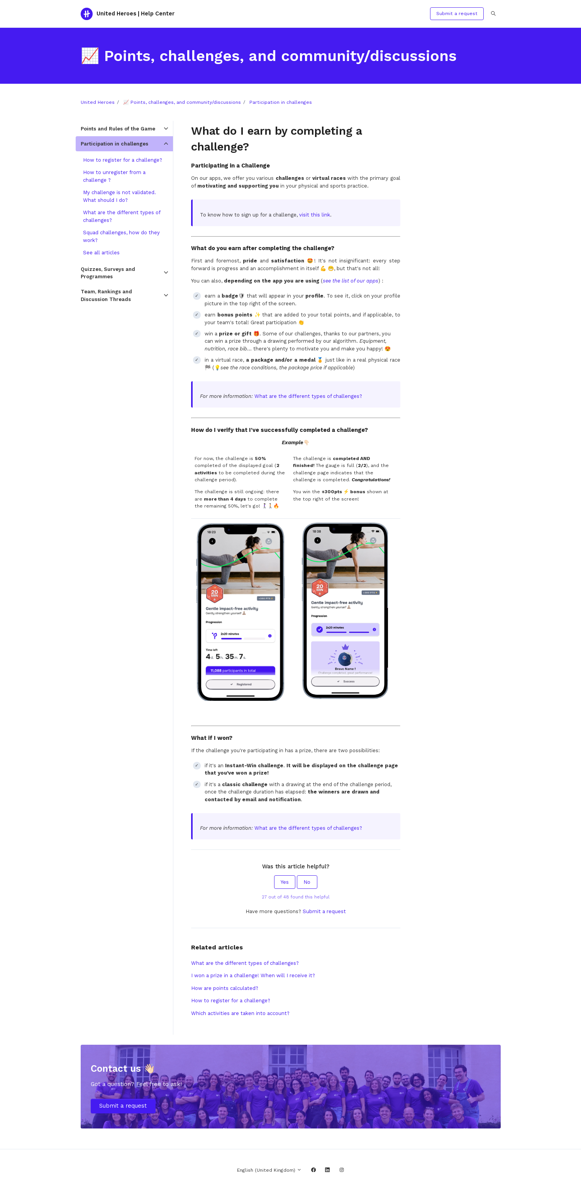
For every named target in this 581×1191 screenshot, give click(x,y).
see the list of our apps (350, 281)
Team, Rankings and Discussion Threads (106, 295)
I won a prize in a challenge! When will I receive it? (253, 975)
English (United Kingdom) (269, 1170)
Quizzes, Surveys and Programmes (108, 273)
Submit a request (457, 13)
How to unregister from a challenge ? (114, 176)
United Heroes (98, 102)
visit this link (314, 215)
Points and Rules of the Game (118, 129)
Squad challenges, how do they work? (121, 236)
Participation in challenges (280, 102)
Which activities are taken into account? (240, 1013)
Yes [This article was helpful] (285, 882)
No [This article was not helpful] (306, 882)
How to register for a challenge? (230, 1000)
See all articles (101, 252)
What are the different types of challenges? (308, 396)
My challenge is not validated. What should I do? (119, 196)
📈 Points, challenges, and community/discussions (182, 102)
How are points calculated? (224, 988)
